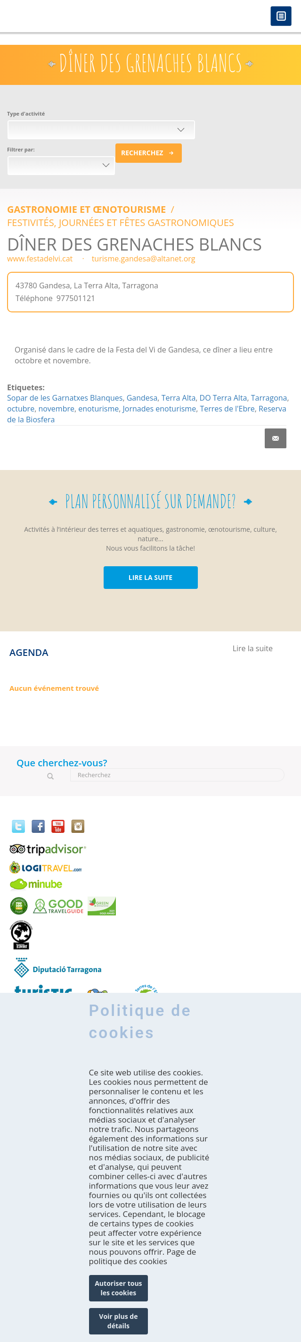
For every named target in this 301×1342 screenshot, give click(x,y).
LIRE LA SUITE (150, 577)
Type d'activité (26, 113)
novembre (56, 408)
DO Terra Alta (223, 398)
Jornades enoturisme (159, 408)
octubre (20, 408)
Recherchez (142, 152)
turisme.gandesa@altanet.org (143, 258)
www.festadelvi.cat (40, 258)
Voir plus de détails (118, 1321)
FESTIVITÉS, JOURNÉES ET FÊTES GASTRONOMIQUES (120, 222)
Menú (281, 16)
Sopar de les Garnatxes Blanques (64, 398)
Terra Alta (179, 398)
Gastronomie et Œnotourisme (87, 209)
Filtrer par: (21, 149)
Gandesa (142, 398)
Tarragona (269, 398)
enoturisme (98, 408)
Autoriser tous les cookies (118, 1288)
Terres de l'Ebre (227, 408)
